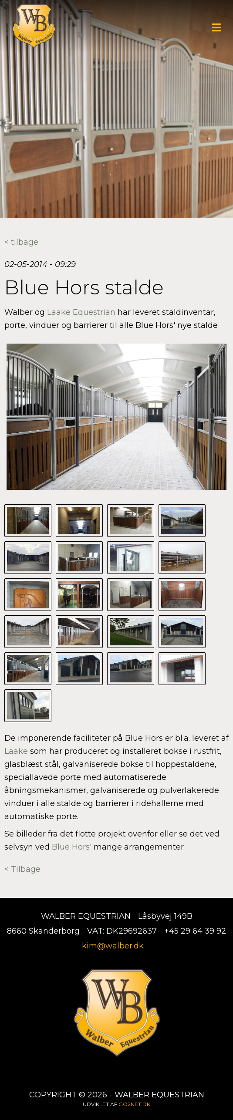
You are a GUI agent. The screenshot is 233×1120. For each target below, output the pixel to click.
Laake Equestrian (81, 312)
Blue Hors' (73, 847)
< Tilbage (22, 869)
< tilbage (21, 242)
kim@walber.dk (113, 946)
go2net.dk (134, 1104)
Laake (16, 751)
